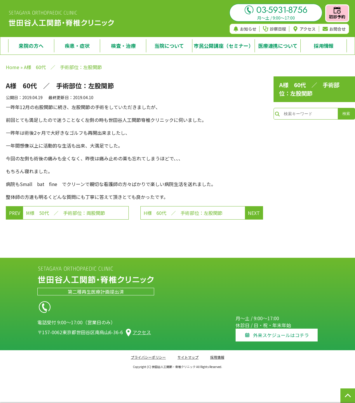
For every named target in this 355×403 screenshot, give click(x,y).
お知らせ (244, 29)
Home (12, 67)
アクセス (304, 29)
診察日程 (274, 29)
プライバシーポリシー (148, 353)
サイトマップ (188, 353)
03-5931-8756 (276, 10)
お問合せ (334, 29)
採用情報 (217, 353)
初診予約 (337, 13)
